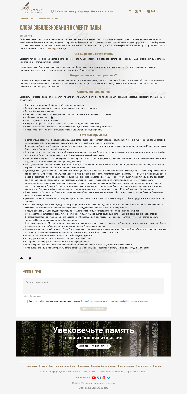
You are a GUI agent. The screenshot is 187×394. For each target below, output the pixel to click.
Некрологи (97, 11)
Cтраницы (83, 11)
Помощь (157, 366)
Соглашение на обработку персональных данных (123, 371)
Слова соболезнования (103, 366)
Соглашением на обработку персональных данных (128, 301)
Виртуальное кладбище (62, 366)
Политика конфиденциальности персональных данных (67, 371)
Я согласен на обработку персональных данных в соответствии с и (88, 301)
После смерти (143, 366)
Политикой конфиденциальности (93, 301)
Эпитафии (83, 366)
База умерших (126, 366)
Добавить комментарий (94, 309)
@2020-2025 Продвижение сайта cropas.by (93, 383)
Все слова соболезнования (41, 19)
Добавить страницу (65, 11)
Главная (24, 19)
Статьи (109, 11)
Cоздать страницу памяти (93, 346)
